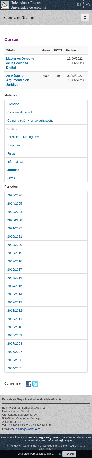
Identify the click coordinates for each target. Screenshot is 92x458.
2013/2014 (14, 294)
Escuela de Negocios (20, 17)
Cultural (12, 128)
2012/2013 (14, 302)
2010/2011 (14, 319)
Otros (11, 178)
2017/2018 (14, 261)
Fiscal (11, 153)
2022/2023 (14, 220)
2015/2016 (14, 277)
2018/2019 (14, 253)
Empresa (13, 145)
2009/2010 (14, 327)
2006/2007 (14, 352)
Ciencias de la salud (21, 112)
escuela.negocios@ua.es (25, 429)
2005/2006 (14, 360)
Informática (15, 161)
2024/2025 (14, 203)
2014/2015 (14, 286)
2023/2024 (14, 212)
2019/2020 (14, 244)
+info (58, 453)
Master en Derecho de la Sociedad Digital (20, 63)
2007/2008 (14, 343)
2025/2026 (14, 195)
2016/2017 (14, 269)
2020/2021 (14, 236)
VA (88, 4)
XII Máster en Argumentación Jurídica (17, 80)
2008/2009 (14, 335)
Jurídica (13, 170)
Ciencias (13, 104)
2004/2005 (14, 368)
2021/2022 (14, 228)
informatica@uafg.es (60, 440)
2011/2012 (14, 310)
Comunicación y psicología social (30, 120)
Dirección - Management (24, 137)
